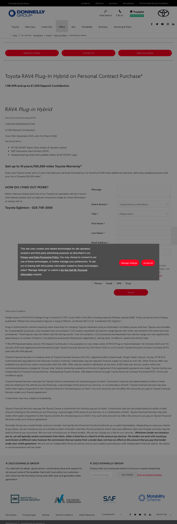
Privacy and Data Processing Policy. (40, 257)
